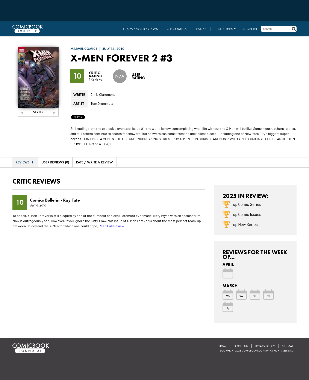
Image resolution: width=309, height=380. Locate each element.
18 (254, 296)
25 (228, 296)
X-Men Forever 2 (114, 58)
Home (223, 346)
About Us (241, 346)
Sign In (250, 29)
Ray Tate (71, 200)
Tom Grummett (102, 103)
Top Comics (176, 29)
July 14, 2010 (113, 49)
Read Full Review (111, 226)
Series (38, 112)
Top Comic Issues (246, 214)
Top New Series (244, 224)
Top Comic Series (246, 204)
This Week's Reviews (139, 29)
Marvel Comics (83, 49)
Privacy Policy (265, 346)
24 (241, 296)
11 (268, 296)
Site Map (287, 346)
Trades (200, 29)
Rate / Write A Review (94, 162)
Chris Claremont (103, 94)
